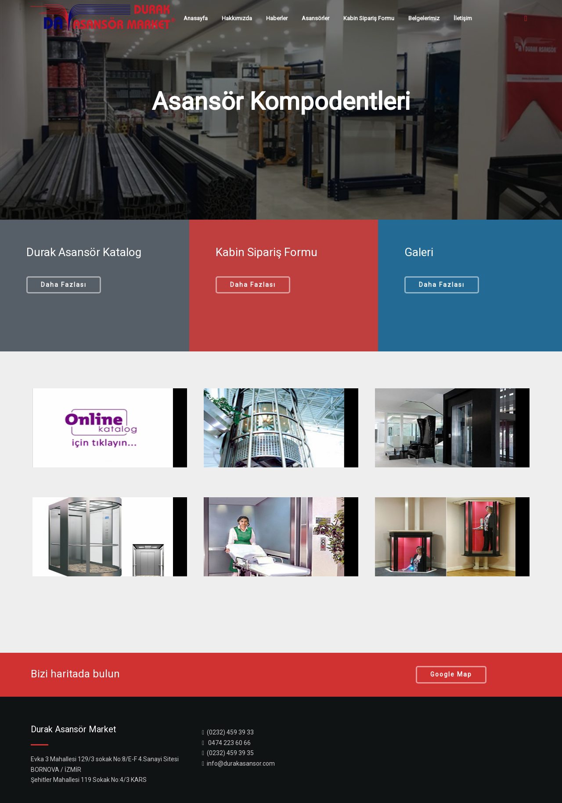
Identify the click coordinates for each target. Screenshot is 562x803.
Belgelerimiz (424, 18)
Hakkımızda (237, 18)
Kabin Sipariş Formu (368, 18)
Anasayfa (196, 18)
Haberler (277, 18)
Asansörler (315, 18)
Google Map (451, 674)
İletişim (463, 18)
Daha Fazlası (63, 284)
